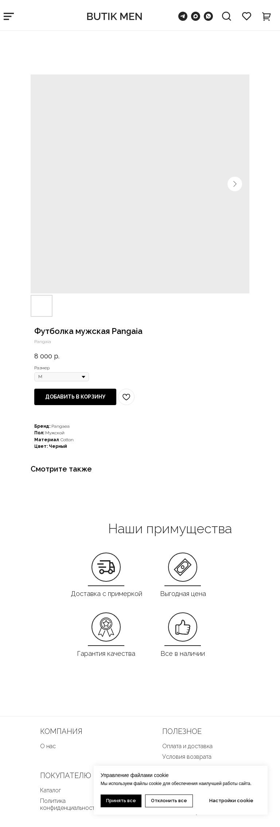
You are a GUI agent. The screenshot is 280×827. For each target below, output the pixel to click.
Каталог (50, 790)
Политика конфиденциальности (69, 804)
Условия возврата (186, 756)
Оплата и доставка (187, 746)
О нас (48, 746)
